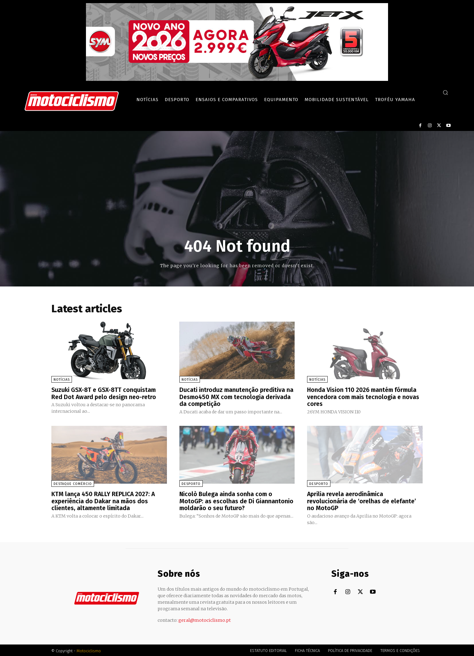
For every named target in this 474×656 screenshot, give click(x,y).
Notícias (62, 380)
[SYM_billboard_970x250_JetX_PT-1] (237, 79)
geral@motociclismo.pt (204, 619)
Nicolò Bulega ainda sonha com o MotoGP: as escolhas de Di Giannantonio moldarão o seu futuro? (236, 500)
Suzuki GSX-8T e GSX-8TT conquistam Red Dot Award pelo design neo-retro (104, 393)
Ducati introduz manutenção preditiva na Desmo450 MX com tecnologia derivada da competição (233, 396)
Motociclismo (89, 649)
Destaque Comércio (73, 483)
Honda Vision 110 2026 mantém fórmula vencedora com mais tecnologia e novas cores (364, 396)
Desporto (191, 483)
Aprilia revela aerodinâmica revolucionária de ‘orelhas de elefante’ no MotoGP (362, 500)
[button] (445, 92)
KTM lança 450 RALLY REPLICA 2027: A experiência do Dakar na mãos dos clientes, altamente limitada (104, 500)
